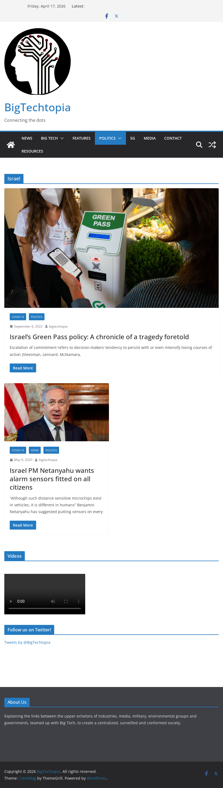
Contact (173, 138)
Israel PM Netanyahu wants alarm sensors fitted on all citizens (52, 478)
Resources (32, 151)
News (27, 138)
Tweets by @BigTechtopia (27, 642)
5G (132, 138)
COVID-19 (18, 317)
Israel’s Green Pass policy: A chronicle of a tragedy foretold (99, 336)
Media (150, 138)
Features (82, 138)
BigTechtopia (37, 107)
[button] (61, 138)
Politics (107, 138)
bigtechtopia (58, 326)
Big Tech (49, 138)
